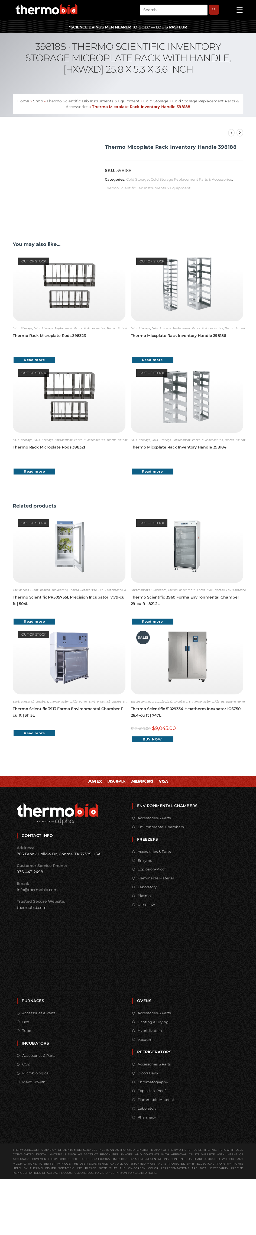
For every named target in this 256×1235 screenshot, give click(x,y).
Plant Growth (34, 1081)
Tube (26, 1029)
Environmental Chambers (149, 589)
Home (23, 101)
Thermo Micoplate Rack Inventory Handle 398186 (178, 335)
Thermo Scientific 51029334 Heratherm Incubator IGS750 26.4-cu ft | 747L (186, 711)
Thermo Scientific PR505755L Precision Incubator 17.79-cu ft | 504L (68, 599)
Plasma (144, 894)
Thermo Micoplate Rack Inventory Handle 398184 (179, 446)
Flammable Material (156, 877)
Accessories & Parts (154, 817)
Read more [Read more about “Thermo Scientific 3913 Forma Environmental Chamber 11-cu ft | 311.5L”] (34, 732)
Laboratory (147, 886)
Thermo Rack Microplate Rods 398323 (49, 335)
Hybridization (150, 1029)
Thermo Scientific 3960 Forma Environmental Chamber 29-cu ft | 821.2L (185, 599)
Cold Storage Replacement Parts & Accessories (191, 179)
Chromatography (153, 1081)
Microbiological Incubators (169, 701)
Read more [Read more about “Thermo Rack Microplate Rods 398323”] (34, 360)
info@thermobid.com (37, 888)
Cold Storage (155, 101)
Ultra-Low (146, 903)
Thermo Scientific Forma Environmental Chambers (87, 701)
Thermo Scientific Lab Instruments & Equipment (93, 101)
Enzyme (145, 859)
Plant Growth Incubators (49, 589)
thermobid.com (32, 906)
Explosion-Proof (152, 868)
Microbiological (36, 1072)
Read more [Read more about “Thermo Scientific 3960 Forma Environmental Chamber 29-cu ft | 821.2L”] (152, 621)
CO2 (26, 1063)
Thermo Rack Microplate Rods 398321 (49, 446)
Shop (38, 101)
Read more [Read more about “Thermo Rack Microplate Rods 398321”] (34, 471)
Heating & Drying (153, 1021)
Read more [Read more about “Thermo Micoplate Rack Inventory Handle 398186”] (152, 360)
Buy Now (152, 738)
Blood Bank (148, 1072)
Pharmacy (147, 1116)
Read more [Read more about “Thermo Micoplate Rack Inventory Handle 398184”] (152, 471)
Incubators (21, 589)
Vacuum (145, 1038)
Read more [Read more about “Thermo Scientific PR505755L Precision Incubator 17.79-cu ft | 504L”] (34, 621)
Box (25, 1021)
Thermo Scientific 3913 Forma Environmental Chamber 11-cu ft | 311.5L (69, 711)
